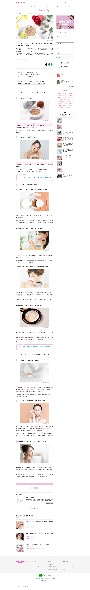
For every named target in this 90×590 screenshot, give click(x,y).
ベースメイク (59, 38)
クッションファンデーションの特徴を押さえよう (28, 72)
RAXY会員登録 (65, 561)
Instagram (64, 564)
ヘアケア (58, 46)
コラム (58, 50)
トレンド (70, 97)
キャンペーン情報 (45, 6)
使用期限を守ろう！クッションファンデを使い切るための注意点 (31, 81)
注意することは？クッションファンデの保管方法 (28, 79)
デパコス (59, 105)
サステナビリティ (32, 586)
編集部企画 (70, 93)
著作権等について (48, 578)
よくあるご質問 (68, 6)
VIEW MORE (71, 86)
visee (42, 548)
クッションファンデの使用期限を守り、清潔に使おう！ (29, 86)
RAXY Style (33, 6)
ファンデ (26, 59)
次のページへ (34, 484)
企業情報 (36, 578)
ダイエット (70, 105)
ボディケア (59, 43)
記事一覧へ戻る (34, 508)
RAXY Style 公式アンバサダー (30, 548)
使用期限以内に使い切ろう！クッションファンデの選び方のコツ (31, 83)
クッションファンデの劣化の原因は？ (26, 76)
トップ (22, 6)
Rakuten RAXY (21, 3)
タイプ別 (61, 107)
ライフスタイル (67, 107)
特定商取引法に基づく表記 (52, 569)
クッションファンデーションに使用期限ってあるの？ (29, 74)
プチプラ (68, 101)
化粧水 (71, 103)
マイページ (34, 564)
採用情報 (53, 578)
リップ (68, 99)
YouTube (64, 569)
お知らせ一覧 (50, 561)
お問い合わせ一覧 (25, 586)
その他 (58, 53)
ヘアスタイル (62, 101)
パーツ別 (66, 103)
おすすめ (64, 93)
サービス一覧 (18, 586)
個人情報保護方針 (41, 578)
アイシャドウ (38, 548)
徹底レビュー (63, 99)
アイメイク (20, 58)
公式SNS (56, 6)
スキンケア (59, 36)
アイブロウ (32, 538)
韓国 (59, 97)
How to (18, 59)
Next (51, 489)
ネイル (58, 48)
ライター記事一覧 (49, 503)
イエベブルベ (60, 103)
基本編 (21, 59)
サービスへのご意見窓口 (52, 566)
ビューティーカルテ (36, 566)
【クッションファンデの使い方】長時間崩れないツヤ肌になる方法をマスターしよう (35, 347)
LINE (64, 566)
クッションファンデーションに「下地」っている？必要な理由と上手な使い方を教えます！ (35, 177)
